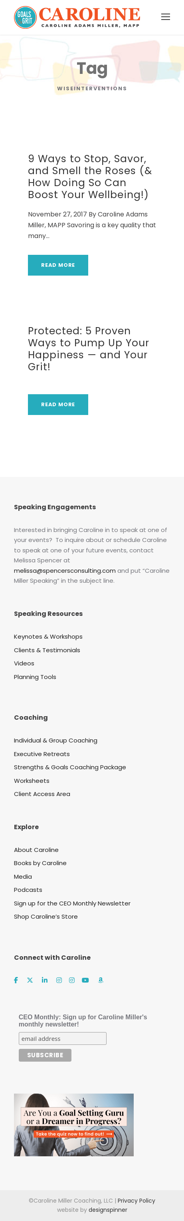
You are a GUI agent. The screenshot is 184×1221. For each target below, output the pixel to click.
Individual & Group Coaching (55, 740)
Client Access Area (42, 794)
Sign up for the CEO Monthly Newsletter (72, 903)
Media (23, 876)
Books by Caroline (40, 863)
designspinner (108, 1210)
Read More (58, 265)
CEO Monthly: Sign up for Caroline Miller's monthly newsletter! (83, 1021)
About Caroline (36, 850)
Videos (24, 663)
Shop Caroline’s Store (46, 916)
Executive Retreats (42, 754)
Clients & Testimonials (47, 650)
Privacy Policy (136, 1201)
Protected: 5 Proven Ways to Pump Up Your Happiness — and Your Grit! (88, 349)
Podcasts (28, 889)
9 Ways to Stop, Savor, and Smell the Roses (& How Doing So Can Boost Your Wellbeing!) (90, 177)
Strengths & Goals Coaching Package (70, 767)
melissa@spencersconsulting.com (65, 570)
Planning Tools (35, 677)
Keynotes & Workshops (48, 636)
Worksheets (31, 780)
